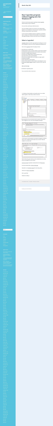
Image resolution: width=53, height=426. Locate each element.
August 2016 (5, 355)
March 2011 (5, 403)
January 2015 (5, 175)
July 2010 (4, 209)
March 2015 (5, 172)
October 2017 (5, 148)
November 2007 (5, 217)
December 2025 (5, 74)
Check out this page (34, 165)
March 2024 (5, 97)
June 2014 (4, 180)
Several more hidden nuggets (27, 62)
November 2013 (5, 387)
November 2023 (5, 100)
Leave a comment (36, 181)
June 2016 (4, 161)
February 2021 (5, 114)
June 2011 (4, 204)
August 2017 (5, 151)
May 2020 (4, 121)
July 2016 (4, 159)
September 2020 (5, 315)
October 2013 (5, 191)
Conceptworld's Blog (7, 4)
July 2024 (4, 90)
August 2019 (5, 129)
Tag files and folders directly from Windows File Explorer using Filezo (7, 61)
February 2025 (5, 84)
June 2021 (4, 108)
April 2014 (4, 183)
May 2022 (4, 103)
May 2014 (4, 379)
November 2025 (5, 76)
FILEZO (4, 27)
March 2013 (5, 395)
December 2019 (5, 124)
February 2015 (5, 371)
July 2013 (4, 194)
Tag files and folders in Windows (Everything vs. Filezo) (7, 58)
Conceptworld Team (25, 181)
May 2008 (4, 212)
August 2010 (5, 207)
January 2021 (5, 116)
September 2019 (5, 127)
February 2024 (5, 98)
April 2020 (4, 122)
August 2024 (5, 89)
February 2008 (5, 214)
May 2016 (4, 162)
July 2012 (4, 201)
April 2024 (4, 95)
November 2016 (5, 154)
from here (43, 162)
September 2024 (5, 87)
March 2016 (5, 164)
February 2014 (5, 186)
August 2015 (5, 169)
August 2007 (5, 220)
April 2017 (4, 153)
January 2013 (5, 199)
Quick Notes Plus (5, 45)
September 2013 (5, 193)
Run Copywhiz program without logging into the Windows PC (31, 17)
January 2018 (5, 145)
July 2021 (4, 106)
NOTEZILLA (5, 23)
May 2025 (4, 81)
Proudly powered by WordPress (27, 188)
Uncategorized (5, 48)
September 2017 (5, 347)
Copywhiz (4, 42)
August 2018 (5, 135)
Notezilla (4, 40)
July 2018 (4, 137)
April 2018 (4, 339)
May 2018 (4, 140)
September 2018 (5, 331)
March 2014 (5, 185)
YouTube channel (31, 168)
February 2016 (5, 363)
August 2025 (5, 79)
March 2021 (5, 113)
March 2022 (5, 105)
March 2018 (5, 143)
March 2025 (5, 82)
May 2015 (4, 170)
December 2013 (5, 188)
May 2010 (4, 210)
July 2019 (4, 130)
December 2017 (5, 146)
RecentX (4, 43)
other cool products (30, 170)
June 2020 (4, 119)
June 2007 (4, 222)
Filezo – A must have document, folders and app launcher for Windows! (7, 65)
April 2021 (4, 111)
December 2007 (5, 215)
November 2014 (5, 177)
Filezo (4, 236)
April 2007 (4, 225)
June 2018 (4, 138)
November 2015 (5, 167)
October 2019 (5, 323)
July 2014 (4, 178)
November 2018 (5, 132)
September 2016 (5, 156)
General (4, 244)
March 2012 (5, 202)
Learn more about (25, 162)
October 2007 (5, 218)
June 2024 (4, 92)
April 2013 (4, 196)
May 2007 (4, 223)
